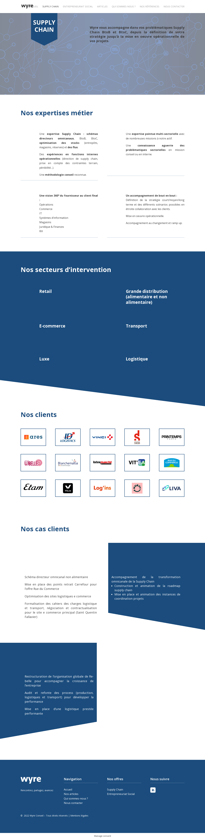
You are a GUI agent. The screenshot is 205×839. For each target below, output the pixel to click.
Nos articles (71, 794)
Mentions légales (79, 815)
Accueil (33, 6)
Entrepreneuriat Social (78, 6)
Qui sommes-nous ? (123, 6)
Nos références (149, 6)
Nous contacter (174, 6)
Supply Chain (50, 6)
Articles (102, 6)
